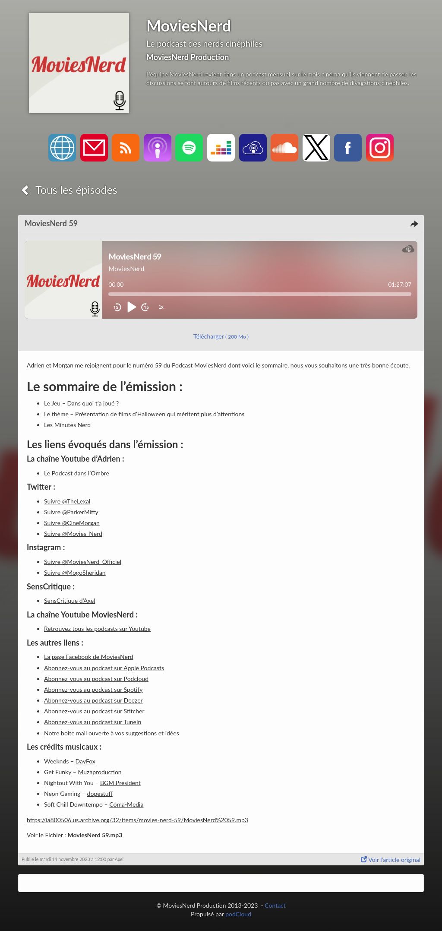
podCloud (238, 914)
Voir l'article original (390, 859)
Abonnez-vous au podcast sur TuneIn (92, 721)
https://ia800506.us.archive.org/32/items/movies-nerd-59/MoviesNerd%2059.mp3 (137, 819)
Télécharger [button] (221, 336)
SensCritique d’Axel (69, 600)
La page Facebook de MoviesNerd (88, 656)
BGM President (120, 782)
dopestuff (100, 793)
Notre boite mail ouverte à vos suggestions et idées (111, 733)
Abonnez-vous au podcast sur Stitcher (94, 711)
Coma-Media (126, 804)
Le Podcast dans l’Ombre (76, 473)
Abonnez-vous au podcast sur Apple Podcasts (104, 667)
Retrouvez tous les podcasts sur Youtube (97, 628)
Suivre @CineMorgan (72, 522)
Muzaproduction (99, 772)
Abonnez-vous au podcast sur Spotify (93, 689)
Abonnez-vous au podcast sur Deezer (93, 700)
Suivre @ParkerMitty (71, 512)
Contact (275, 905)
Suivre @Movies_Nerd (73, 533)
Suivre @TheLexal (67, 501)
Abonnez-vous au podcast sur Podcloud (96, 678)
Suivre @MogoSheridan (75, 572)
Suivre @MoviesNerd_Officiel (82, 561)
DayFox (85, 761)
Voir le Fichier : (74, 835)
